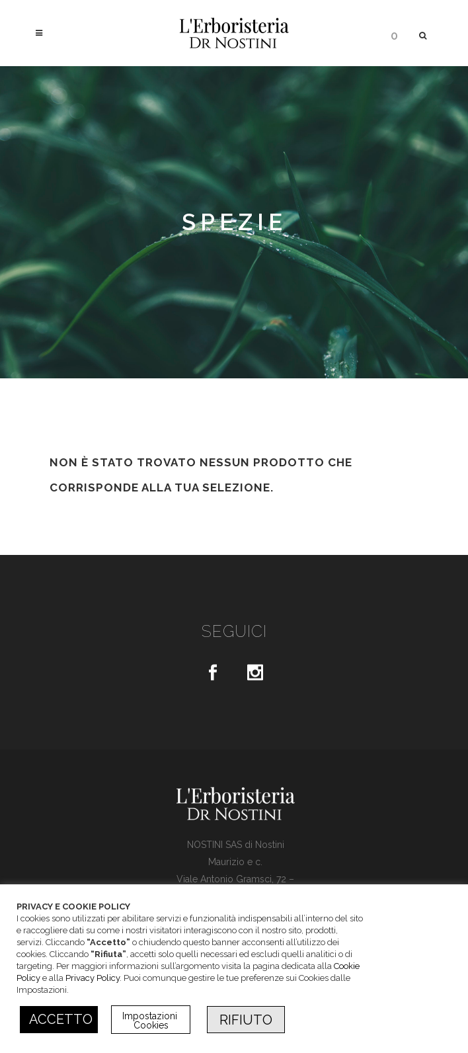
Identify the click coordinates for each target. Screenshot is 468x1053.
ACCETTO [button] (61, 1019)
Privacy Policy (92, 978)
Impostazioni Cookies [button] (151, 1021)
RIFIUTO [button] (245, 1020)
